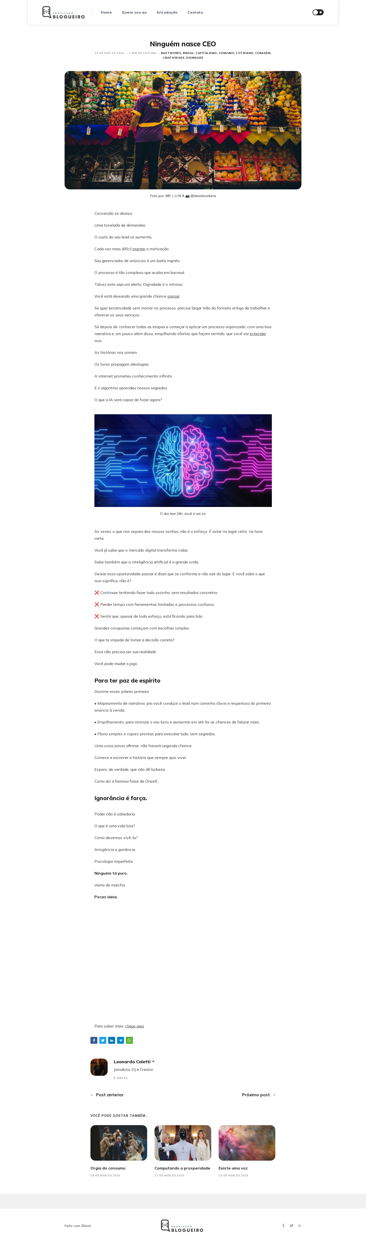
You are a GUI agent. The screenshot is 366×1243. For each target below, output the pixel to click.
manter (138, 248)
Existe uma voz (233, 1168)
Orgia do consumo (107, 1168)
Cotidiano (244, 53)
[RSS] (299, 1226)
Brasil (188, 53)
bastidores (171, 53)
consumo (226, 53)
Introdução (167, 12)
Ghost (86, 1226)
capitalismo (206, 53)
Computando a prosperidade (182, 1168)
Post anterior (107, 1094)
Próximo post (259, 1094)
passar (173, 296)
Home (106, 12)
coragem (263, 53)
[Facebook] (284, 1226)
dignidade (194, 57)
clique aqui (134, 1026)
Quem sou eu (134, 12)
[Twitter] (292, 1226)
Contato (195, 12)
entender (258, 333)
